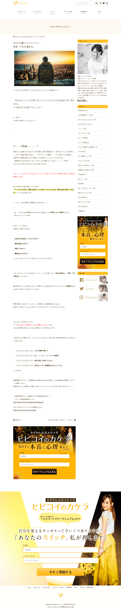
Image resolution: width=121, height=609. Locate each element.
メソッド (52, 12)
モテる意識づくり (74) (84, 156)
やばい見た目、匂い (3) (85, 124)
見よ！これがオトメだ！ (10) (86, 188)
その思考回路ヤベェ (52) (85, 115)
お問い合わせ (90, 587)
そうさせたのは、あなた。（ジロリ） (62, 420)
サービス (61, 587)
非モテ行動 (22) (82, 206)
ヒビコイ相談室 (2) (83, 142)
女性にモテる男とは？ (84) (86, 165)
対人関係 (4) (81, 174)
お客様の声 (83, 12)
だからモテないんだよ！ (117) (87, 119)
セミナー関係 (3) (83, 138)
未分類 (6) (81, 183)
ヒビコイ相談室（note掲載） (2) (87, 147)
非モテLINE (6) (82, 197)
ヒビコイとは (37, 12)
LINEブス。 (18, 420)
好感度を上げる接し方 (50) (86, 170)
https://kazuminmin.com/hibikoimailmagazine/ (28, 402)
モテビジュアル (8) (83, 161)
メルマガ (82, 587)
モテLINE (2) (82, 151)
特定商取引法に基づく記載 (67, 606)
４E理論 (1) (81, 211)
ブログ (99, 12)
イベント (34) (82, 129)
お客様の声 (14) (82, 110)
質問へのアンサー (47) (84, 193)
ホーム (29, 587)
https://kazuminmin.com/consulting (24, 410)
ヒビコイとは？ (46, 587)
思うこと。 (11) (82, 179)
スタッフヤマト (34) (84, 133)
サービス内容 (68, 12)
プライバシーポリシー (53, 606)
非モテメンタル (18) (84, 202)
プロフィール (21, 12)
